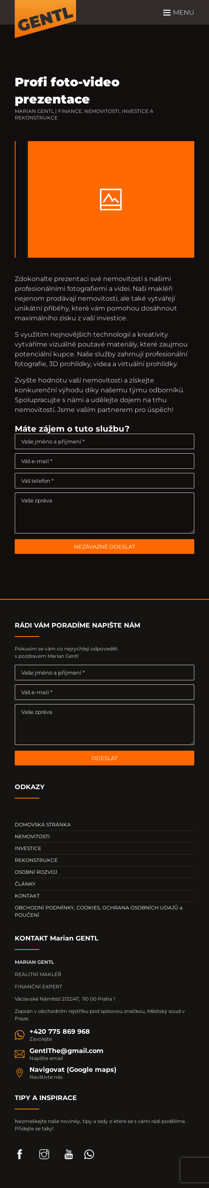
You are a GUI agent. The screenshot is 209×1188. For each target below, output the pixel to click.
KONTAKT (27, 896)
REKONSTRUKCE (36, 860)
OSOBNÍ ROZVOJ (36, 872)
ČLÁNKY (25, 884)
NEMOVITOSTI (32, 836)
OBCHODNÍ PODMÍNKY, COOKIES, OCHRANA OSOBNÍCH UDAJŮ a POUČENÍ (98, 911)
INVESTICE (28, 848)
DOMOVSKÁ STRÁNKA (43, 824)
